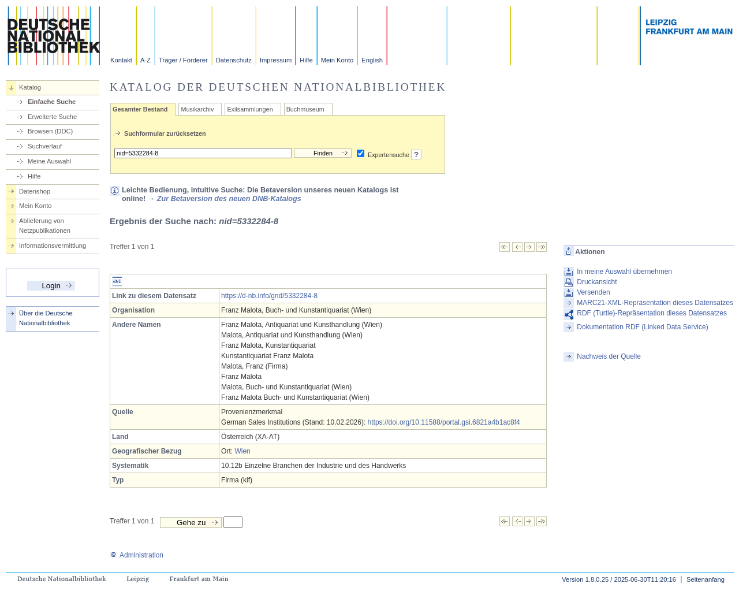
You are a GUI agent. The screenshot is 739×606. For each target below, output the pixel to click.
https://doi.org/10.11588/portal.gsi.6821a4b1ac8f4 (444, 422)
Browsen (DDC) (50, 131)
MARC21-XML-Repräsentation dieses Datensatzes (655, 303)
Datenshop (34, 191)
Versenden (593, 292)
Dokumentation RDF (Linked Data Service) (642, 327)
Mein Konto (337, 60)
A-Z (145, 60)
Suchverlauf (45, 146)
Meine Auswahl (49, 161)
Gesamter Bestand (140, 109)
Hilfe (306, 60)
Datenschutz (234, 60)
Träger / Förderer (183, 60)
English (372, 60)
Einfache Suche (52, 101)
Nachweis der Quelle (609, 356)
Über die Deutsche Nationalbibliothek (46, 318)
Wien (242, 451)
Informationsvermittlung (52, 245)
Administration (136, 555)
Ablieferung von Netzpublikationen (44, 225)
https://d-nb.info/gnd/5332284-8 (269, 296)
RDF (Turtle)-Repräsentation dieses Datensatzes (652, 313)
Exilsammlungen (250, 109)
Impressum (276, 60)
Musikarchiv (197, 109)
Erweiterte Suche (52, 116)
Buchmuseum (305, 109)
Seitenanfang (705, 579)
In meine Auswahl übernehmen (624, 271)
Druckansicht (597, 282)
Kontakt (121, 60)
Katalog (30, 87)
